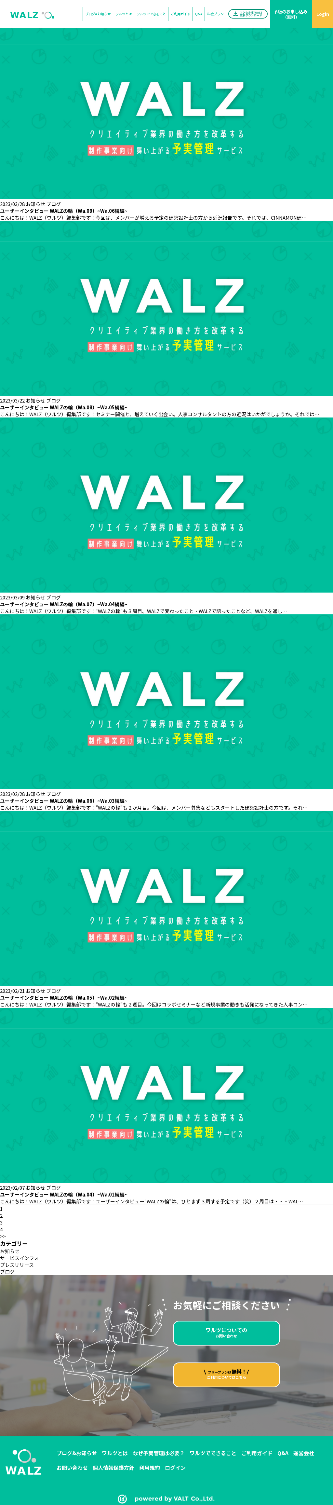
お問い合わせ (226, 1340)
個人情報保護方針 (113, 1467)
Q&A (282, 1453)
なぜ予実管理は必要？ (159, 1453)
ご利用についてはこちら (226, 1395)
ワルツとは (115, 1453)
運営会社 (303, 1453)
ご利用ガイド (257, 1453)
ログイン (175, 1467)
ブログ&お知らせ (77, 1453)
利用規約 (149, 1467)
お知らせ (35, 203)
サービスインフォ (19, 1257)
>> (3, 1236)
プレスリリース (17, 1264)
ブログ (53, 203)
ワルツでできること (213, 1453)
